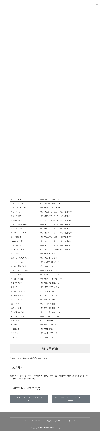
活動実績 (49, 421)
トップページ (29, 421)
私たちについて (39, 421)
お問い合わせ (71, 421)
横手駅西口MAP (60, 421)
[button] (29, 399)
